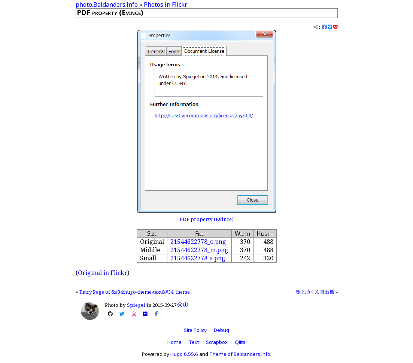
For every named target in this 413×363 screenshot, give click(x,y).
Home (174, 342)
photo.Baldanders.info (107, 4)
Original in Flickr (102, 273)
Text (194, 342)
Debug (221, 330)
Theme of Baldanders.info (239, 354)
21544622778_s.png (197, 258)
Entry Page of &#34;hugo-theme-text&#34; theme (134, 291)
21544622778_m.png (199, 250)
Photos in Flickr (165, 4)
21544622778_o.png (198, 242)
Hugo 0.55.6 (184, 354)
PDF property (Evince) (207, 219)
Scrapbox (217, 342)
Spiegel (136, 305)
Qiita (240, 342)
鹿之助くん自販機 (314, 291)
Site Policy (195, 330)
